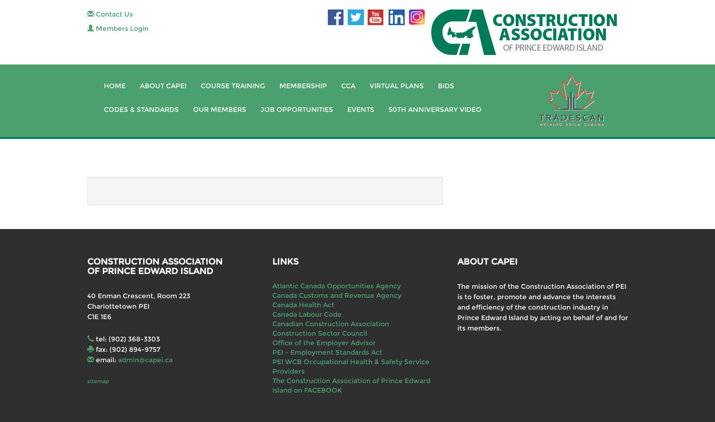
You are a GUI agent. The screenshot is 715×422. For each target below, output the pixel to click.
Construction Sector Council (319, 333)
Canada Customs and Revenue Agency (336, 295)
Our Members (219, 109)
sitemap (98, 381)
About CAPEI (163, 86)
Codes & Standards (141, 109)
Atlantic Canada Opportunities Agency (336, 286)
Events (360, 109)
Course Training (233, 86)
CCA (348, 86)
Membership (303, 86)
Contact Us (110, 14)
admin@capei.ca (145, 360)
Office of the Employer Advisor (324, 343)
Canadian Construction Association (330, 324)
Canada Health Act (303, 305)
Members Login (118, 28)
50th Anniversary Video (435, 109)
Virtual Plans (397, 86)
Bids (446, 86)
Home (115, 86)
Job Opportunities (296, 109)
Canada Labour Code (307, 314)
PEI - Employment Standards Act (327, 352)
